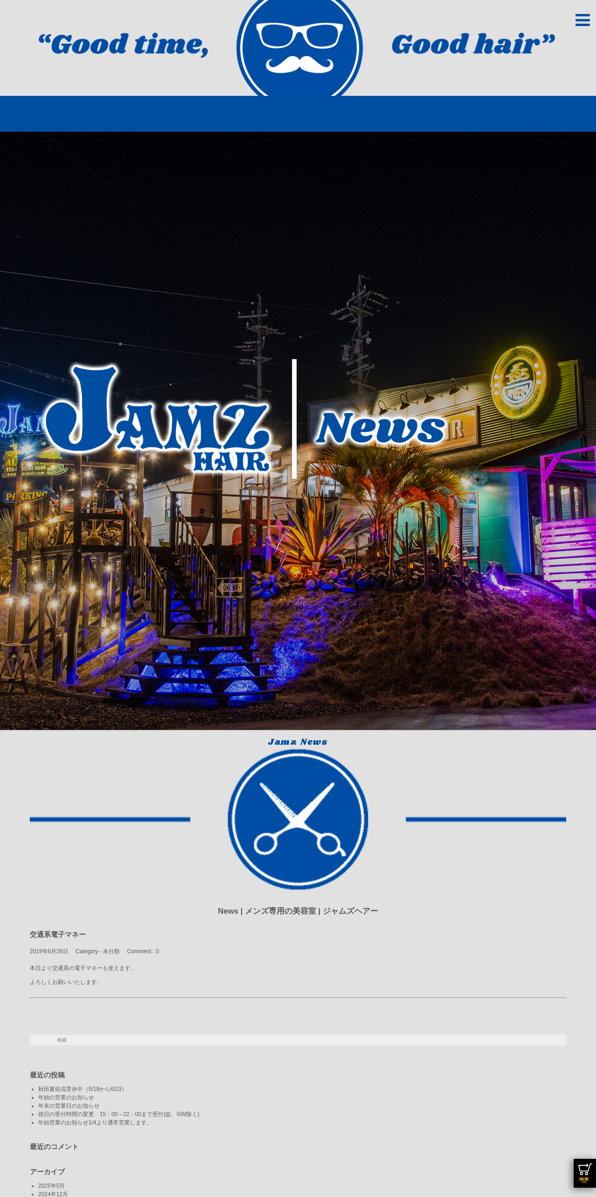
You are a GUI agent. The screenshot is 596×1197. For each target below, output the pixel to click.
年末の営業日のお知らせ (69, 1106)
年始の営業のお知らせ (69, 1097)
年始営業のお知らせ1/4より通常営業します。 (95, 1122)
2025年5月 (51, 1186)
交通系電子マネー (61, 934)
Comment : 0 (143, 951)
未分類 (111, 951)
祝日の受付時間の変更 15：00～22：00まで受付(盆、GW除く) (118, 1114)
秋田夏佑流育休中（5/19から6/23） (82, 1089)
